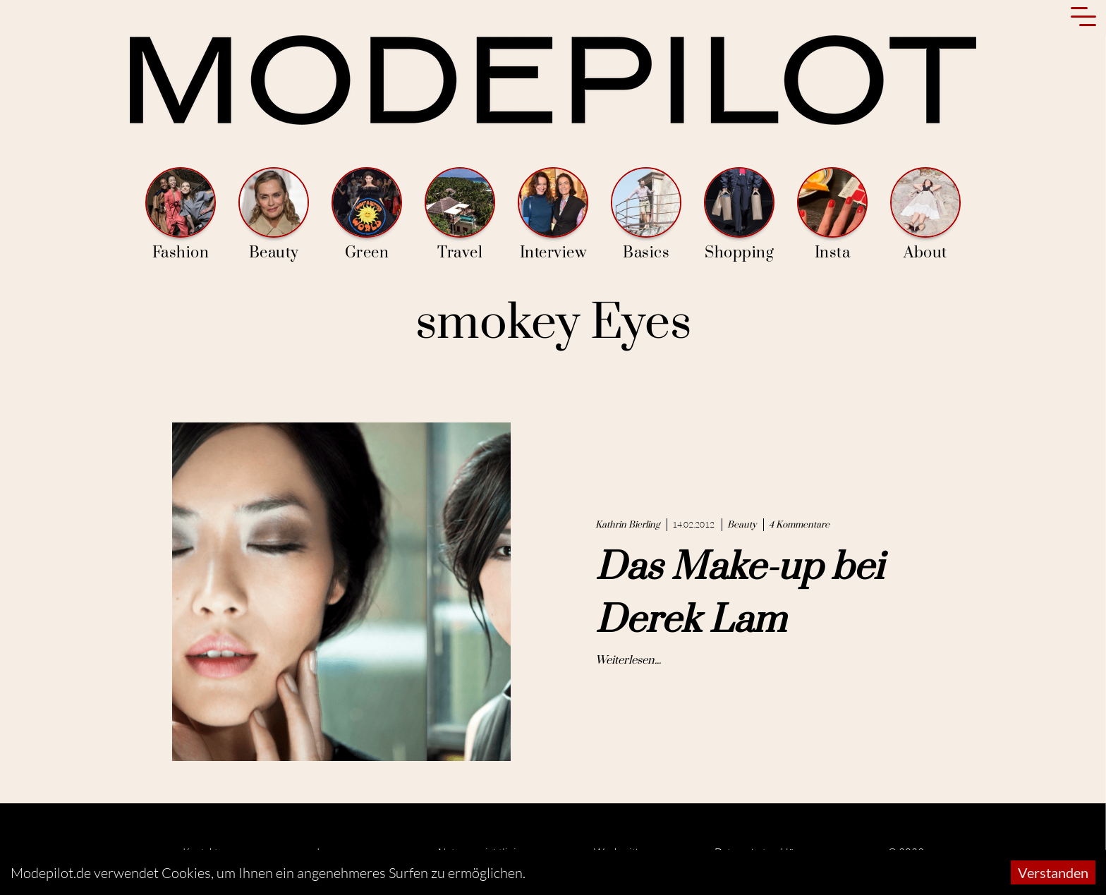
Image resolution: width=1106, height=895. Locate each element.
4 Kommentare (799, 524)
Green (367, 214)
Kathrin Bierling (627, 524)
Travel (460, 214)
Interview (553, 214)
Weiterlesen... (628, 660)
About (925, 214)
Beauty (273, 214)
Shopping (739, 214)
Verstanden (1053, 872)
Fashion (180, 214)
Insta (832, 214)
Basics (646, 214)
